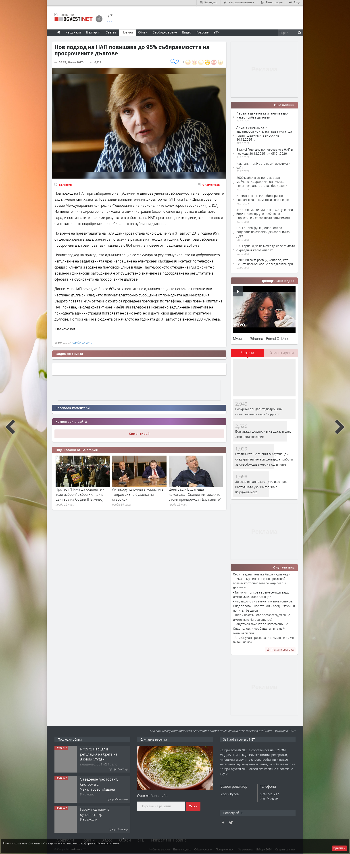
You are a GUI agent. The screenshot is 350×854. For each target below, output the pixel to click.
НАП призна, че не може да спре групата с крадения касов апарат (265, 247)
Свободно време (165, 31)
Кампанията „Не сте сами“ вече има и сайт (263, 164)
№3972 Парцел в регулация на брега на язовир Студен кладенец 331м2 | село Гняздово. (98, 758)
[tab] (247, 353)
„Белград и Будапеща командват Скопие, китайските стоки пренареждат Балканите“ (195, 493)
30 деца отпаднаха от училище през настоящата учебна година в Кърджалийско (261, 486)
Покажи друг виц (280, 649)
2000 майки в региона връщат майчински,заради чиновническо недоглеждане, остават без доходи (261, 181)
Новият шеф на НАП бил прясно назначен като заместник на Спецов (262, 197)
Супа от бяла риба (152, 794)
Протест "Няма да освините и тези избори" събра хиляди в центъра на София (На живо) (80, 493)
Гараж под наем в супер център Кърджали (94, 813)
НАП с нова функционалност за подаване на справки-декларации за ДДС (263, 231)
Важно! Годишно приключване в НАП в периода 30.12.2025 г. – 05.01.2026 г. (264, 150)
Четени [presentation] (247, 352)
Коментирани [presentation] (281, 352)
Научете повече (107, 843)
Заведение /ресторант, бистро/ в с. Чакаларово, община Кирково (99, 786)
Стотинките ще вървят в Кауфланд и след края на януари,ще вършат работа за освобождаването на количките (264, 458)
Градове (202, 31)
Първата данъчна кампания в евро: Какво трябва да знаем (262, 114)
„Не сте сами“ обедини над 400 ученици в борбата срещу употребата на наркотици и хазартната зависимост (265, 213)
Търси (193, 805)
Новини (127, 31)
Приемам (339, 848)
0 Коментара (211, 184)
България (65, 184)
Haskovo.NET (81, 342)
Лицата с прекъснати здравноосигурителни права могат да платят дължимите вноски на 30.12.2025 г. (264, 132)
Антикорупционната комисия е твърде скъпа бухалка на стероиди (137, 493)
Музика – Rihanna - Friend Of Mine (261, 337)
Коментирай (139, 433)
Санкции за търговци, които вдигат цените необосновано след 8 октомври (264, 261)
